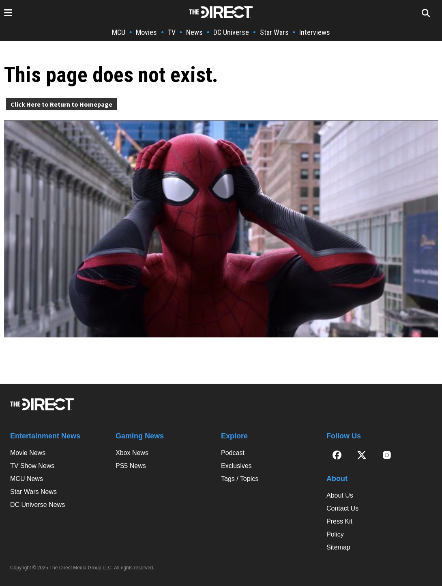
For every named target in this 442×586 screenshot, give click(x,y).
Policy (335, 534)
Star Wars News (33, 491)
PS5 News (131, 465)
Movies (146, 32)
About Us (339, 495)
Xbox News (132, 452)
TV (172, 32)
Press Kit (339, 521)
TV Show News (32, 465)
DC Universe (231, 32)
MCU (118, 32)
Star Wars (274, 32)
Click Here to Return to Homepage (61, 104)
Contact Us (342, 508)
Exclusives (236, 465)
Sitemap (338, 547)
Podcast (233, 452)
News (194, 32)
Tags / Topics (239, 478)
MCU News (26, 478)
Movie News (27, 452)
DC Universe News (37, 504)
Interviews (314, 32)
